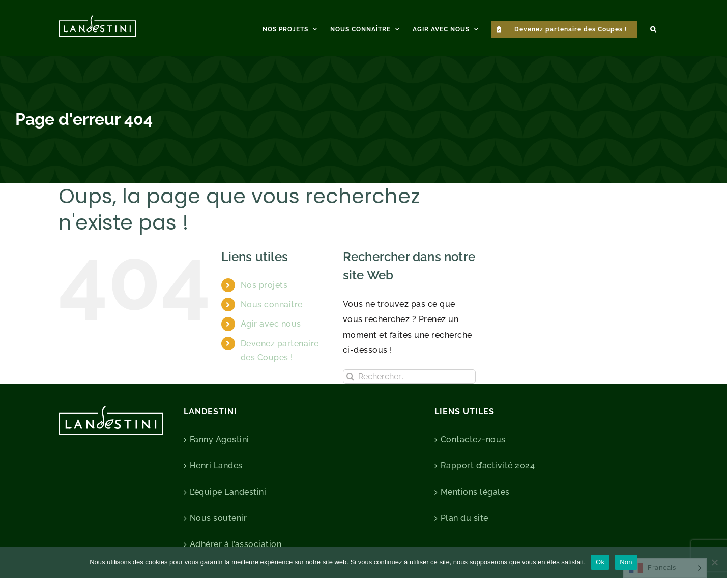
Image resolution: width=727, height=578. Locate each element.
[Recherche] (350, 376)
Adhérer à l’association (236, 544)
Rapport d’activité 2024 (488, 465)
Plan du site (464, 518)
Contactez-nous (473, 439)
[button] (653, 28)
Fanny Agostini (219, 439)
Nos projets (264, 285)
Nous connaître (272, 304)
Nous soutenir (218, 518)
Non (626, 562)
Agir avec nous (271, 324)
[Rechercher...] (409, 376)
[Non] (714, 562)
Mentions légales (475, 492)
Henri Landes (216, 465)
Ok (600, 562)
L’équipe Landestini (228, 492)
